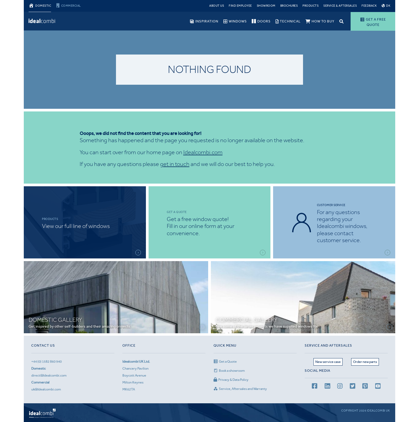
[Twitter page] (352, 387)
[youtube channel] (378, 387)
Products (310, 5)
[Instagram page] (340, 387)
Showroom (266, 5)
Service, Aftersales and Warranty (240, 389)
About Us (216, 5)
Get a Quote (225, 361)
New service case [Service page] (328, 362)
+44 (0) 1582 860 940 (46, 361)
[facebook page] (314, 387)
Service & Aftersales (340, 5)
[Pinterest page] (365, 387)
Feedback (369, 5)
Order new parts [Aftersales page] (365, 362)
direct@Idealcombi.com (49, 375)
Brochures (289, 5)
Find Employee (240, 5)
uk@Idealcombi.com (46, 389)
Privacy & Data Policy (231, 380)
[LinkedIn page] (327, 387)
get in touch (174, 164)
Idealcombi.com (203, 152)
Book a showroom (229, 371)
